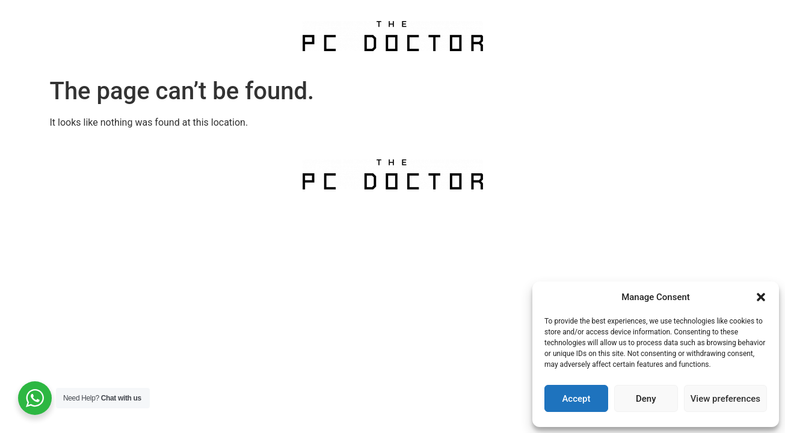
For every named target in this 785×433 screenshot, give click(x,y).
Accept (576, 398)
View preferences (725, 398)
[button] (761, 297)
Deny (646, 398)
